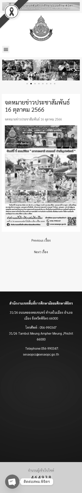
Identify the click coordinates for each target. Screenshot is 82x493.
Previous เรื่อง (41, 240)
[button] (5, 49)
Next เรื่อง (41, 252)
